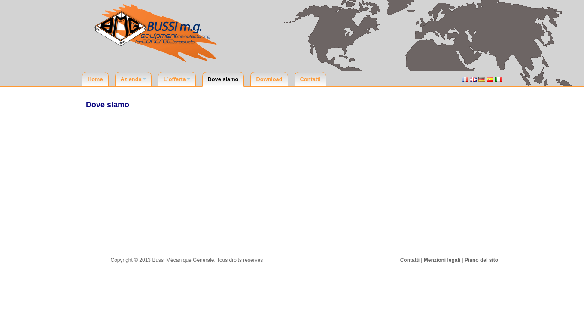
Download (269, 79)
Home (95, 79)
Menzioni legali (442, 260)
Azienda (133, 79)
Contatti (310, 79)
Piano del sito (481, 260)
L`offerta (177, 79)
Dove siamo (223, 79)
